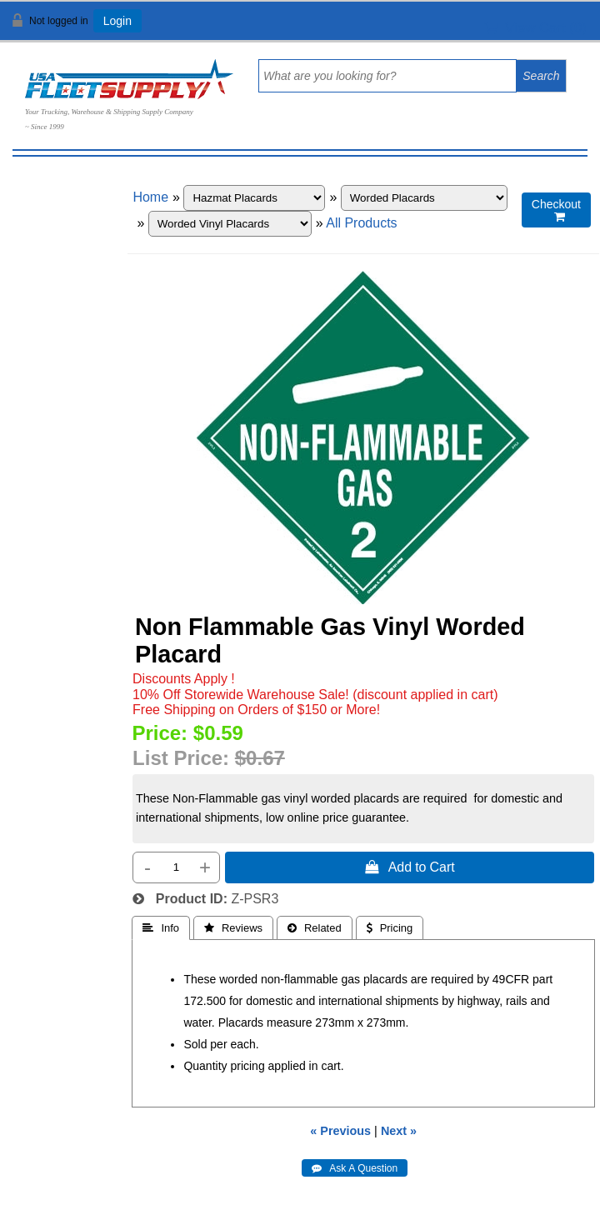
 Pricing (390, 927)
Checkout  (556, 210)
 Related (315, 927)
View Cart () (535, 28)
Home (150, 197)
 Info (160, 927)
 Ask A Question (355, 1168)
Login (117, 21)
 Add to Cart (410, 866)
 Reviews (233, 927)
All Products (361, 223)
